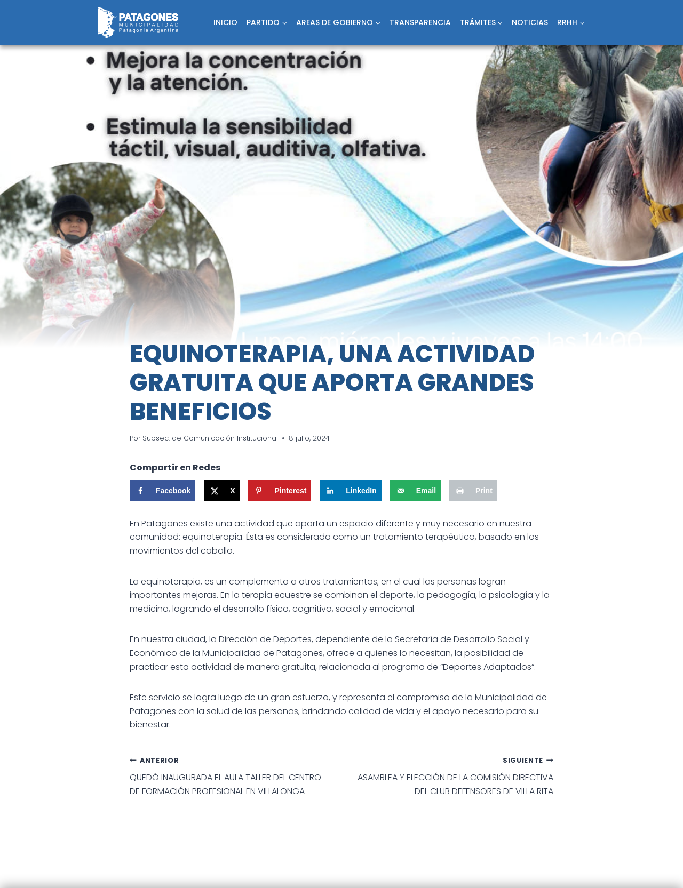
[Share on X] (222, 490)
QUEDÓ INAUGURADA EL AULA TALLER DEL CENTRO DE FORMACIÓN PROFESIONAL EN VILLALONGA (231, 775)
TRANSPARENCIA (420, 22)
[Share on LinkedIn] (351, 490)
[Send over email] (415, 490)
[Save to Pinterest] (279, 490)
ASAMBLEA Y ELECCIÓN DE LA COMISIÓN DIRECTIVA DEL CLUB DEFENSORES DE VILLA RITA (451, 775)
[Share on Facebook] (162, 490)
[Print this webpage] (473, 490)
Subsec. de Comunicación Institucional (210, 438)
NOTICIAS (530, 22)
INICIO (225, 22)
